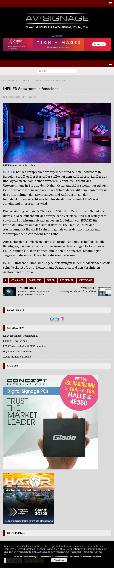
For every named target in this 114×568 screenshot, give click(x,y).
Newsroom (30, 97)
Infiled (51, 280)
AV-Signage (17, 280)
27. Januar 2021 (13, 97)
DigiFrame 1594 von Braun (17, 351)
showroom (85, 280)
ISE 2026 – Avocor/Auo (15, 341)
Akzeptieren (59, 560)
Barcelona (35, 280)
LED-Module (67, 280)
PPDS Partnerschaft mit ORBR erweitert (24, 346)
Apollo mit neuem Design (17, 356)
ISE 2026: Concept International (20, 336)
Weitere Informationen (92, 557)
